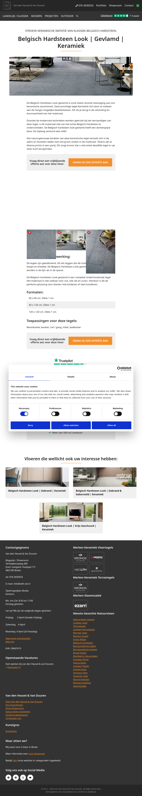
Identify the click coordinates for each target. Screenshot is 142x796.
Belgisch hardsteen (83, 642)
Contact (129, 5)
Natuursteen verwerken (18, 711)
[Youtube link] (30, 777)
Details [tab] (71, 377)
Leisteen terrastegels (84, 629)
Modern (36, 16)
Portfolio (101, 5)
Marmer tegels (80, 636)
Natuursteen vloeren (84, 619)
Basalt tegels (79, 652)
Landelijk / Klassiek (15, 16)
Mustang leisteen (82, 682)
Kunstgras (11, 731)
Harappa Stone (81, 659)
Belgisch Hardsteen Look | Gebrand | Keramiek (37, 490)
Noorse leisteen (81, 679)
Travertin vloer (80, 676)
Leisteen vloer (80, 622)
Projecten (51, 16)
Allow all (111, 425)
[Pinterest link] (16, 777)
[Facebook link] (8, 777)
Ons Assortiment (14, 705)
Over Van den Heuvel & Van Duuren (24, 701)
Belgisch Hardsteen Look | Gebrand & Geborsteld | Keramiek (99, 492)
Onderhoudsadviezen (17, 715)
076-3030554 (84, 5)
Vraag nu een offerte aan (90, 162)
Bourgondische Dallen (84, 646)
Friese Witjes (79, 639)
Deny (30, 425)
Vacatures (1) (14, 667)
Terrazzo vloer (80, 672)
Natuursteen (79, 662)
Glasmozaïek (79, 686)
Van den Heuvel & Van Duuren (29, 5)
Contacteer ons (13, 718)
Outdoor (67, 16)
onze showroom (36, 753)
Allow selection (70, 425)
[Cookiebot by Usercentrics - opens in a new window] (119, 369)
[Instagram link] (23, 777)
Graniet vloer (80, 669)
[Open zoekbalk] (77, 16)
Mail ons (10, 641)
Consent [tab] (29, 377)
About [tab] (113, 377)
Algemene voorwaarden (18, 638)
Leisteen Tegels (81, 666)
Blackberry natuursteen (85, 656)
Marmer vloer (80, 632)
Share (29, 232)
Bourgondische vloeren (85, 649)
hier (15, 760)
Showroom (115, 5)
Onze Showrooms (15, 708)
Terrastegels (79, 626)
